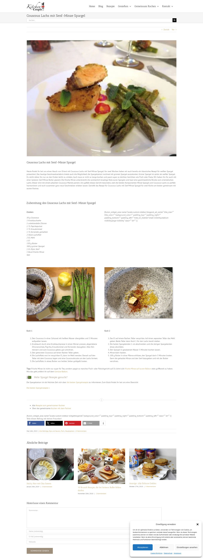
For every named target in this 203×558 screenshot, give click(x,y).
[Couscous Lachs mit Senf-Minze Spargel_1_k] (101, 98)
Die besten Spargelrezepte (37, 388)
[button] (197, 524)
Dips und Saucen (54, 431)
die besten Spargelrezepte (77, 382)
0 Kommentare (81, 431)
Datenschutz (168, 553)
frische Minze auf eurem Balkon (138, 368)
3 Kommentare (47, 487)
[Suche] (174, 20)
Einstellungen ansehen (187, 547)
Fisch (62, 431)
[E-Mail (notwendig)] (94, 537)
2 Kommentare (101, 493)
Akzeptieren (142, 547)
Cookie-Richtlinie (156, 553)
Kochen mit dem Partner (61, 408)
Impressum (177, 553)
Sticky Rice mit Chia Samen (39, 483)
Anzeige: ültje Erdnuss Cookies (142, 483)
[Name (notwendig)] (94, 531)
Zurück (166, 29)
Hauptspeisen (69, 431)
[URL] (94, 542)
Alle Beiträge (43, 431)
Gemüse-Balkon (60, 371)
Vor (173, 29)
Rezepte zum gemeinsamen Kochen (50, 405)
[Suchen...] (100, 20)
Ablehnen (164, 547)
